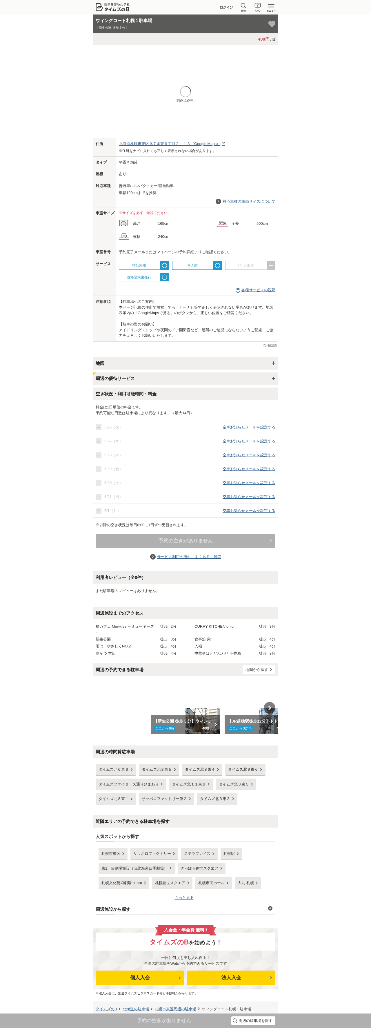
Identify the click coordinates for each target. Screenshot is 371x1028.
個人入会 (140, 977)
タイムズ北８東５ (157, 769)
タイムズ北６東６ (114, 769)
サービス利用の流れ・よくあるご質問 (189, 557)
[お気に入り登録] (271, 24)
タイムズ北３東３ (215, 799)
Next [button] (269, 708)
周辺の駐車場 (175, 1009)
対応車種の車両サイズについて (249, 201)
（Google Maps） (169, 144)
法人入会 (231, 977)
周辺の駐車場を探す (255, 1020)
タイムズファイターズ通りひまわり (129, 784)
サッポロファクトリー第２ (164, 799)
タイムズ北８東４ (200, 769)
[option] (186, 708)
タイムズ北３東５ (234, 784)
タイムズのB (106, 1009)
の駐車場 (136, 1009)
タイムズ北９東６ (243, 769)
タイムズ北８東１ (114, 799)
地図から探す (256, 669)
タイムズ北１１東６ (189, 784)
